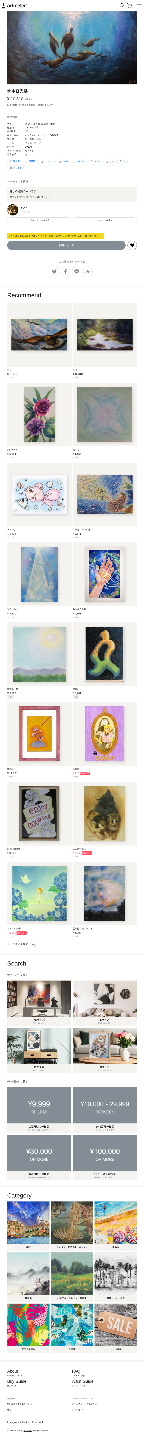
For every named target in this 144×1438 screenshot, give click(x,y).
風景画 (30, 161)
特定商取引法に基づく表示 (19, 1404)
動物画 (14, 161)
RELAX (79, 161)
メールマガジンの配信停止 (84, 1404)
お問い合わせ (66, 245)
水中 (110, 161)
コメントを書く (105, 220)
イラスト (46, 161)
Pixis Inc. (28, 1430)
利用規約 (11, 1398)
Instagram (13, 1422)
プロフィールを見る (39, 220)
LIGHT (95, 161)
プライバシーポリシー (82, 1398)
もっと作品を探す (21, 944)
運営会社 (11, 1409)
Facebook (38, 1422)
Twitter (25, 1422)
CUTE (63, 161)
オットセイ (16, 168)
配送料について (45, 105)
